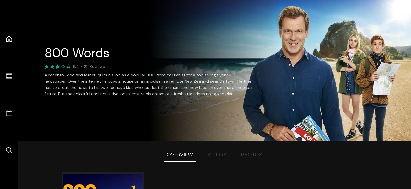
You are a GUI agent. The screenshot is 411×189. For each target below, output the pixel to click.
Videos (217, 154)
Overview (180, 154)
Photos (251, 154)
